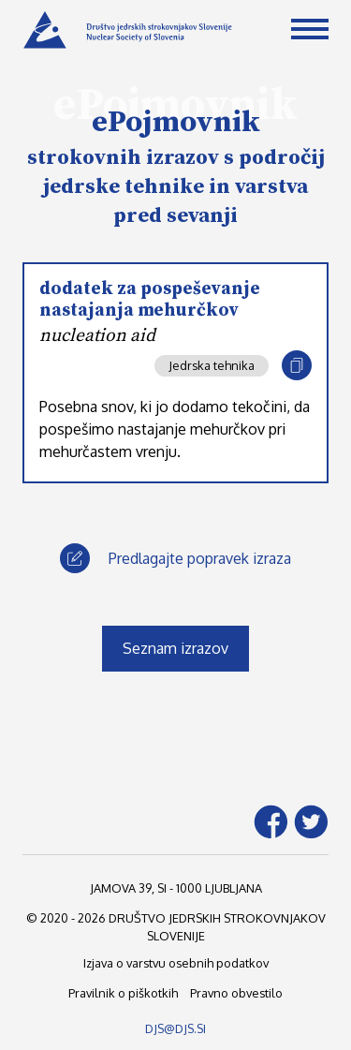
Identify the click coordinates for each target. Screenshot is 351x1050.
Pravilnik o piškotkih (123, 992)
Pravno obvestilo (236, 992)
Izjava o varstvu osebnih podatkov (176, 962)
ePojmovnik (176, 122)
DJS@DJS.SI (175, 1028)
